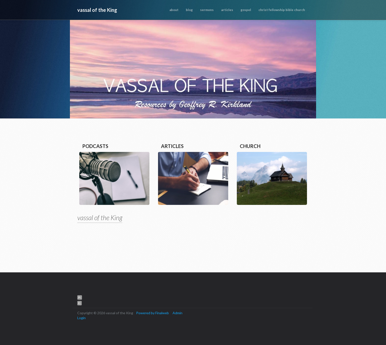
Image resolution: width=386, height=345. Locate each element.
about (173, 10)
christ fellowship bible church (281, 10)
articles (227, 10)
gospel (246, 10)
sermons (207, 10)
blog (189, 10)
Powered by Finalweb (152, 313)
